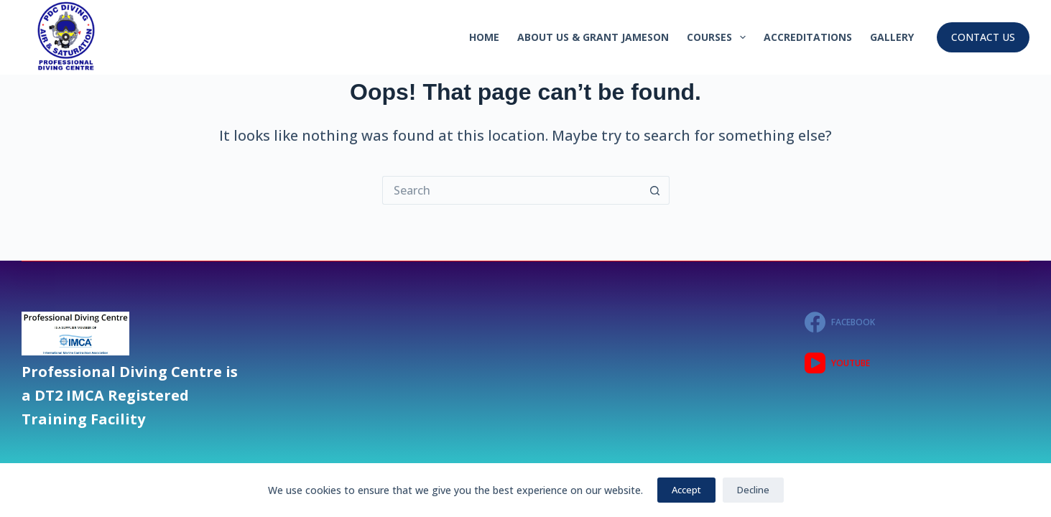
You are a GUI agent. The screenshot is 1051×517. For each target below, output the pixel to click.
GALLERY (892, 37)
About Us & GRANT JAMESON (593, 37)
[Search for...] (511, 190)
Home (484, 37)
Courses (719, 37)
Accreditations (808, 37)
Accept (686, 489)
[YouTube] (917, 363)
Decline (753, 489)
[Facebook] (917, 322)
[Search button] (655, 190)
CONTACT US (983, 37)
